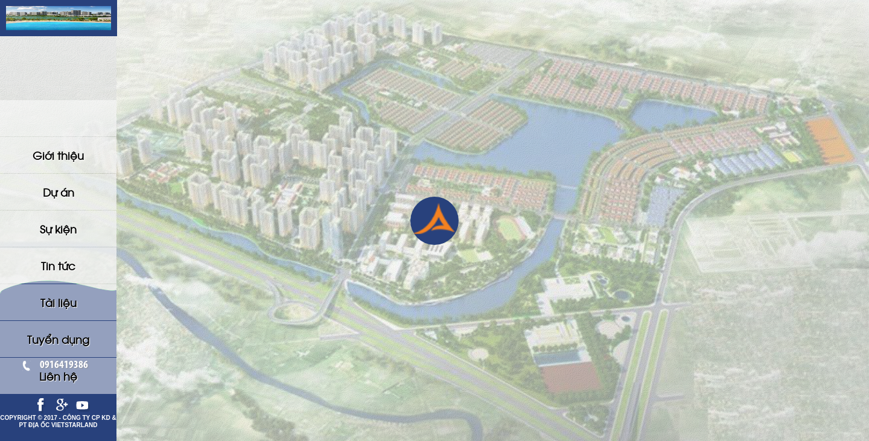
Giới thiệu (58, 129)
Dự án (58, 149)
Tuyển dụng (58, 229)
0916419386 (58, 366)
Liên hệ (58, 249)
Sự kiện (58, 169)
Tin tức (58, 189)
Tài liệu (58, 209)
